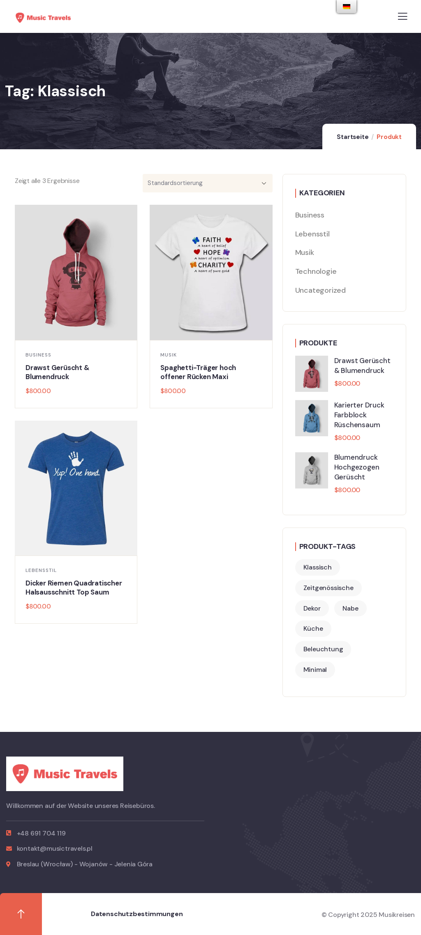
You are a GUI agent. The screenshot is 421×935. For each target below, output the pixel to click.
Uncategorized (320, 290)
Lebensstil (41, 570)
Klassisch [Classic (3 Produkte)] (317, 567)
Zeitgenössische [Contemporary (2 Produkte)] (328, 587)
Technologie (316, 271)
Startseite (352, 137)
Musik (168, 355)
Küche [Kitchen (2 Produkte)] (313, 628)
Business (38, 355)
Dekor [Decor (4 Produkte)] (312, 608)
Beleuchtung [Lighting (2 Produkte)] (323, 649)
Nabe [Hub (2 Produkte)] (350, 608)
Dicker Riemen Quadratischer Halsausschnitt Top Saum (73, 588)
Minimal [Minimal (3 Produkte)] (315, 669)
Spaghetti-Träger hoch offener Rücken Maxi (198, 372)
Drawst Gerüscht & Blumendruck (57, 372)
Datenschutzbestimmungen (137, 914)
